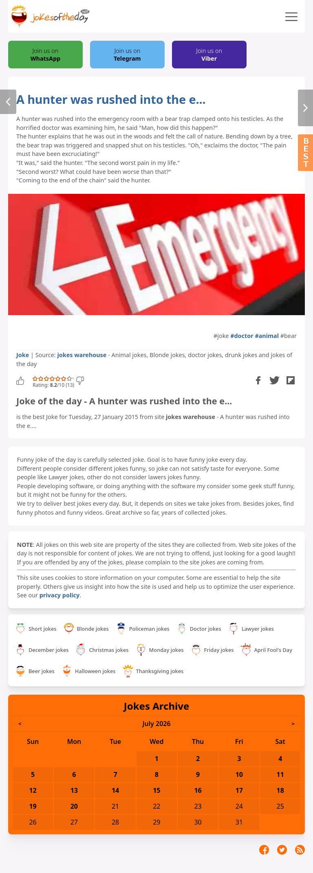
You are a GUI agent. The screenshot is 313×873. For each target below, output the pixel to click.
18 (280, 790)
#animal (267, 336)
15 (156, 790)
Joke (22, 355)
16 (197, 790)
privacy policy (59, 595)
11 (280, 774)
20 (74, 806)
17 (239, 790)
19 (32, 806)
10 (239, 774)
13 (74, 790)
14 (115, 790)
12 (32, 790)
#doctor (241, 336)
